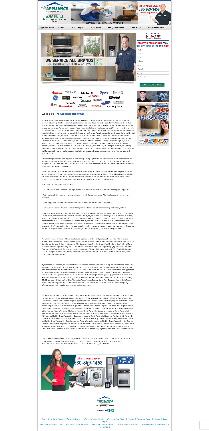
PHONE (139, 57)
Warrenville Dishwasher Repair (51, 424)
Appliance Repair (47, 28)
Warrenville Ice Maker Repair (102, 424)
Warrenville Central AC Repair (127, 424)
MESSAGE (140, 73)
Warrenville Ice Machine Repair (77, 424)
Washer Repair (77, 28)
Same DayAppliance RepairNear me (161, 96)
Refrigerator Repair (116, 28)
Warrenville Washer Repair (93, 419)
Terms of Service (105, 427)
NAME (139, 50)
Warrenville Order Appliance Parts (154, 424)
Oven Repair (136, 28)
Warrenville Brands (73, 419)
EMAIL (139, 65)
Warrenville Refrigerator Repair (139, 419)
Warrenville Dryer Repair (116, 419)
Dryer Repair (96, 28)
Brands (61, 28)
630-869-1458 (149, 9)
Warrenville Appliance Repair (52, 419)
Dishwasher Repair (156, 28)
